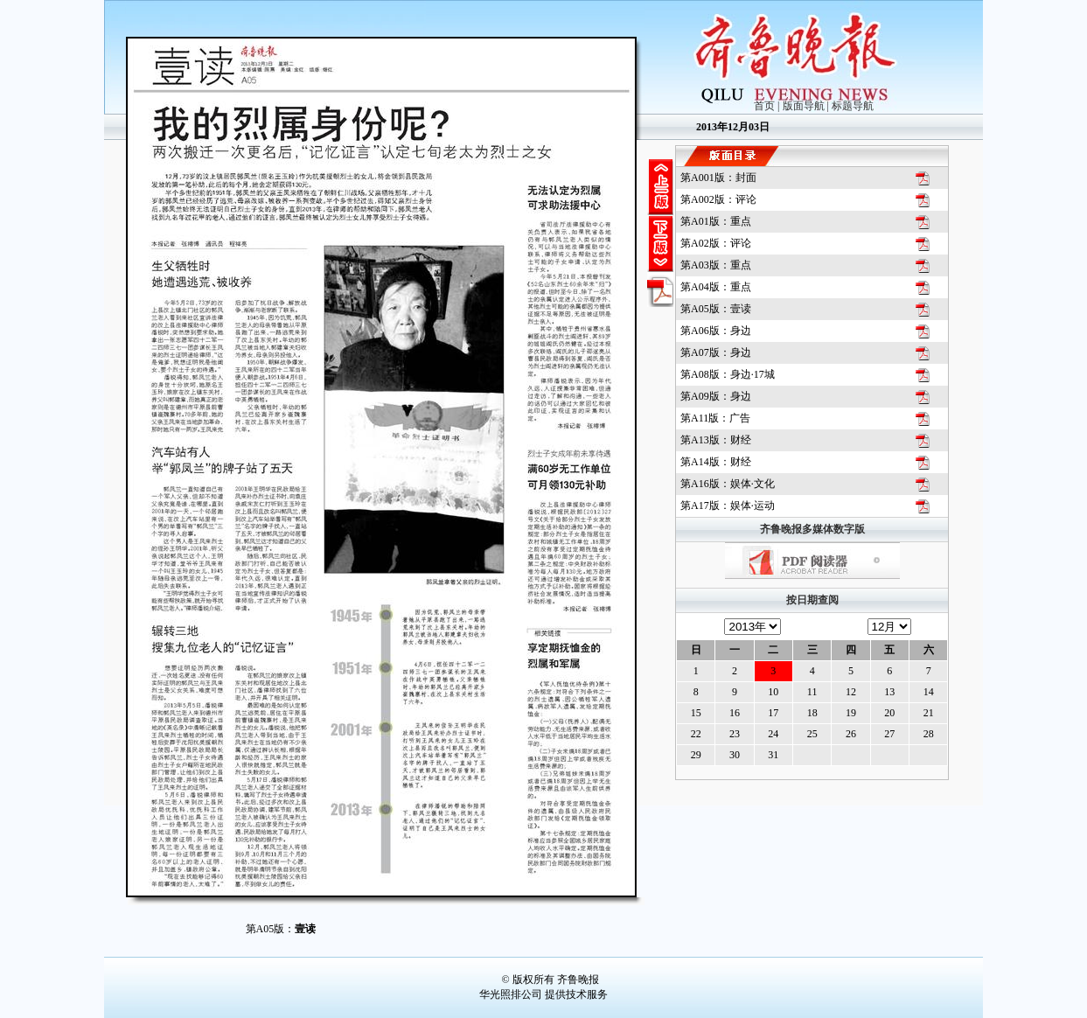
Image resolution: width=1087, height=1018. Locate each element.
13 (889, 692)
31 (773, 755)
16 (734, 713)
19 (851, 713)
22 (696, 734)
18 (812, 713)
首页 (764, 106)
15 (696, 713)
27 (889, 734)
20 (889, 713)
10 (773, 692)
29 (696, 755)
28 (928, 734)
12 (851, 692)
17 (773, 713)
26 (851, 734)
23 (734, 734)
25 (812, 734)
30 (734, 755)
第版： (718, 177)
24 (773, 734)
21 (928, 713)
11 (812, 692)
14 (928, 692)
